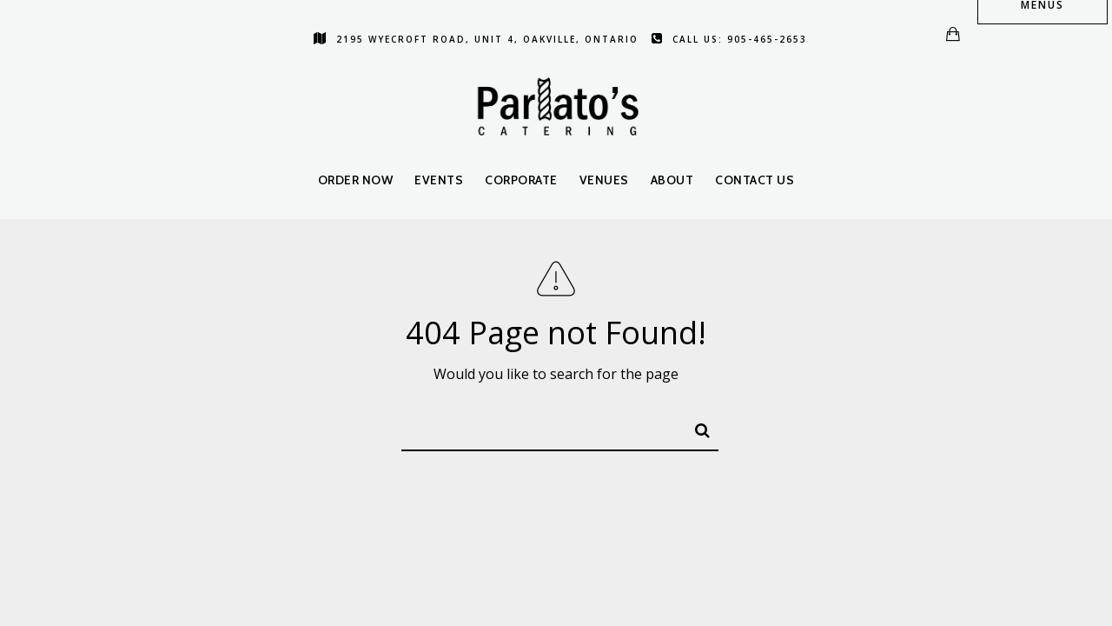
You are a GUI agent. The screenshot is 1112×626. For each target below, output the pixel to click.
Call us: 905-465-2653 (729, 39)
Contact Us (754, 180)
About (672, 180)
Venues (604, 180)
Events (438, 180)
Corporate (521, 180)
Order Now (356, 180)
